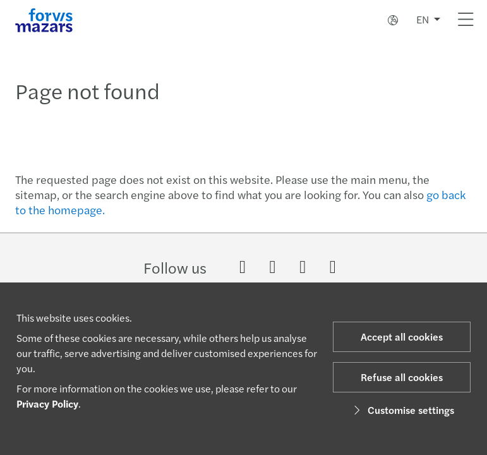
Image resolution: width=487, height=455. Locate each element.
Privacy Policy (47, 403)
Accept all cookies (402, 336)
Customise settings (402, 410)
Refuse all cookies (402, 377)
